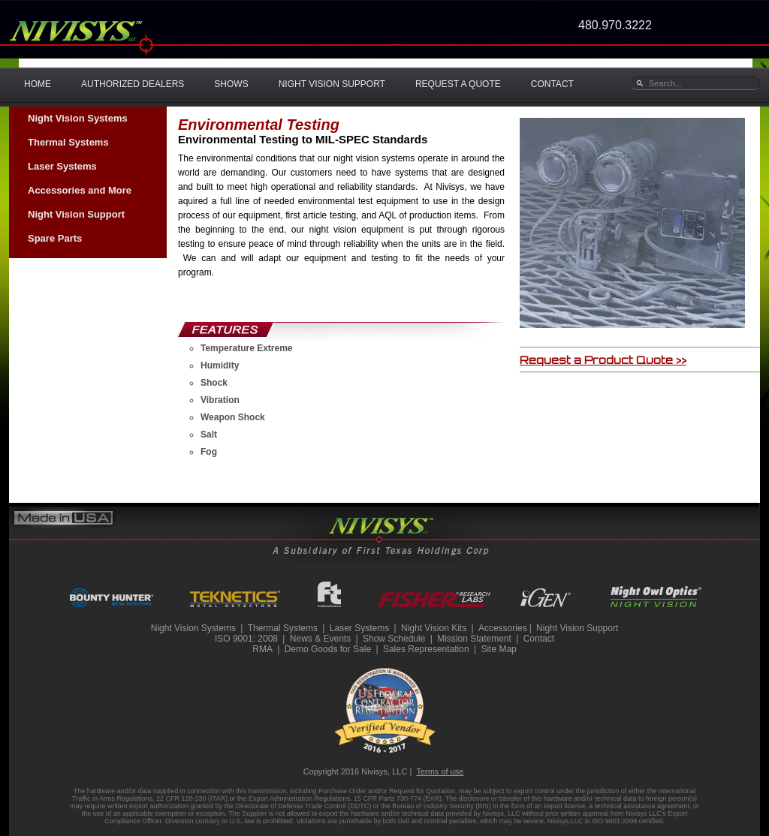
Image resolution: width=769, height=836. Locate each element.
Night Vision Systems (78, 118)
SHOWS (231, 84)
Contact (538, 638)
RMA (262, 649)
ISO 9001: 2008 (246, 638)
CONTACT (552, 84)
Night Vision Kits (433, 628)
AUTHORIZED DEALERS (132, 84)
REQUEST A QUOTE (458, 84)
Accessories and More (79, 190)
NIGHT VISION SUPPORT (332, 84)
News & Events (320, 638)
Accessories (502, 628)
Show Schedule (394, 638)
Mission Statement (474, 638)
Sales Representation (426, 649)
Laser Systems (62, 166)
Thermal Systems (68, 142)
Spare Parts (55, 238)
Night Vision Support (76, 214)
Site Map (498, 649)
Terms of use (439, 771)
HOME (37, 84)
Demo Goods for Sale (328, 649)
